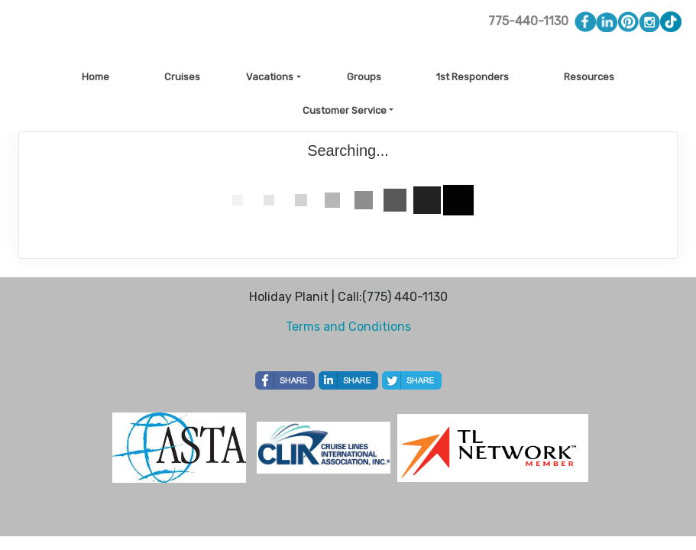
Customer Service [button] (345, 110)
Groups (364, 76)
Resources (589, 76)
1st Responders (472, 76)
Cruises (182, 76)
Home (95, 76)
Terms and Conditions (348, 326)
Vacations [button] (269, 76)
